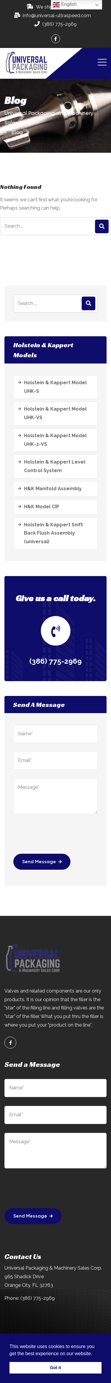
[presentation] (58, 837)
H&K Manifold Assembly (53, 488)
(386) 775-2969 (59, 24)
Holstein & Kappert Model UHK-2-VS (55, 440)
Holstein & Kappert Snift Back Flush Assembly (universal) (53, 533)
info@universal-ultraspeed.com (57, 15)
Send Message (42, 862)
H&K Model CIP (41, 506)
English (65, 4)
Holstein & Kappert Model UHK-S (55, 387)
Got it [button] (55, 1367)
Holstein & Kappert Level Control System (54, 466)
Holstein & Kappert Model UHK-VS (55, 413)
